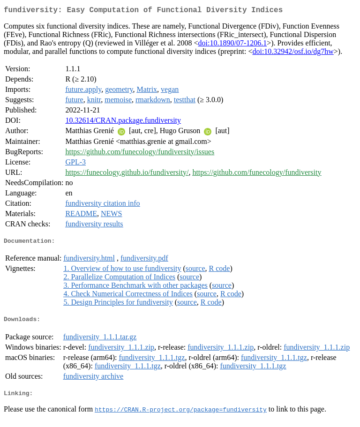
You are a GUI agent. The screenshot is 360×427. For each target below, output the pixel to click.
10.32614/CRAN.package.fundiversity (123, 122)
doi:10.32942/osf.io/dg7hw (292, 53)
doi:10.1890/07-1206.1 (232, 45)
